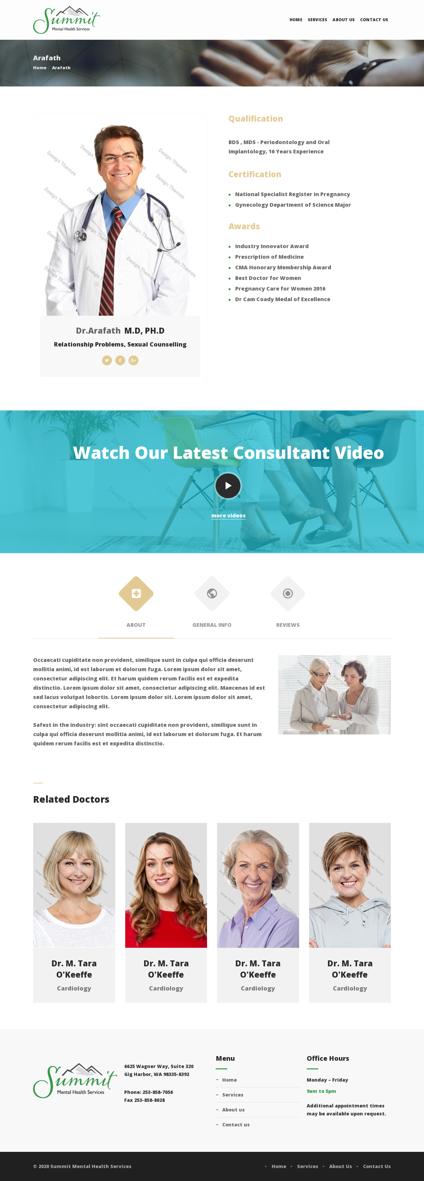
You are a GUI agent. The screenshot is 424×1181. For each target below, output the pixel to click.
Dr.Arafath (98, 330)
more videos (228, 515)
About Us (344, 20)
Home (296, 20)
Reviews (288, 604)
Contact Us (374, 20)
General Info (212, 604)
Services (318, 20)
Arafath (61, 68)
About (136, 604)
